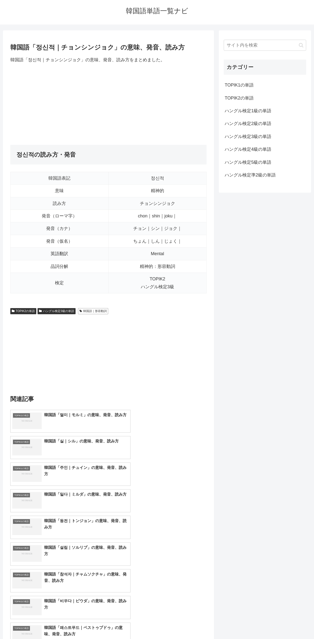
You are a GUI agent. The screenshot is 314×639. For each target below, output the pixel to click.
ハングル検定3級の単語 (56, 311)
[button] (301, 45)
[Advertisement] (108, 104)
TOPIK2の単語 (23, 311)
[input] (265, 45)
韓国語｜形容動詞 (93, 311)
